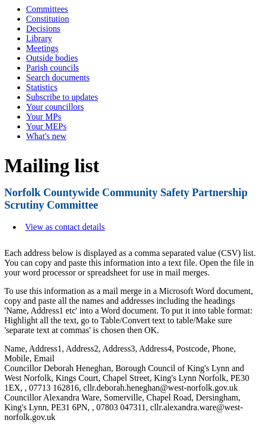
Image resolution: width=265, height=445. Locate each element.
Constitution (47, 18)
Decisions (43, 28)
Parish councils (52, 67)
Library (39, 38)
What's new (46, 136)
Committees (47, 9)
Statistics (42, 87)
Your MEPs (46, 126)
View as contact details (65, 226)
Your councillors (55, 106)
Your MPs (43, 116)
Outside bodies (52, 57)
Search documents (58, 77)
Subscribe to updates (62, 97)
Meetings (42, 48)
